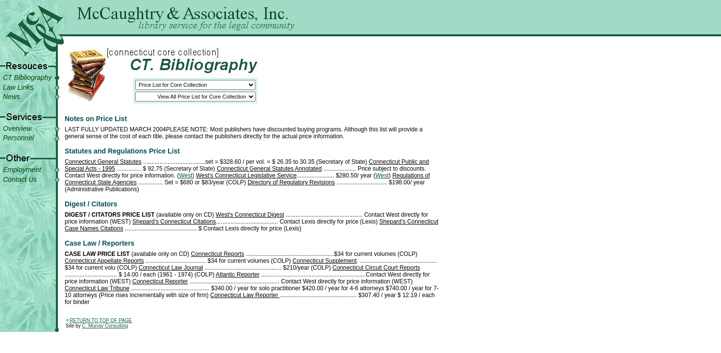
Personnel (18, 138)
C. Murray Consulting (105, 325)
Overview (17, 128)
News (11, 97)
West (185, 175)
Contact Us (20, 179)
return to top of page (101, 320)
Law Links (18, 87)
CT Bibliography (27, 77)
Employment (22, 170)
